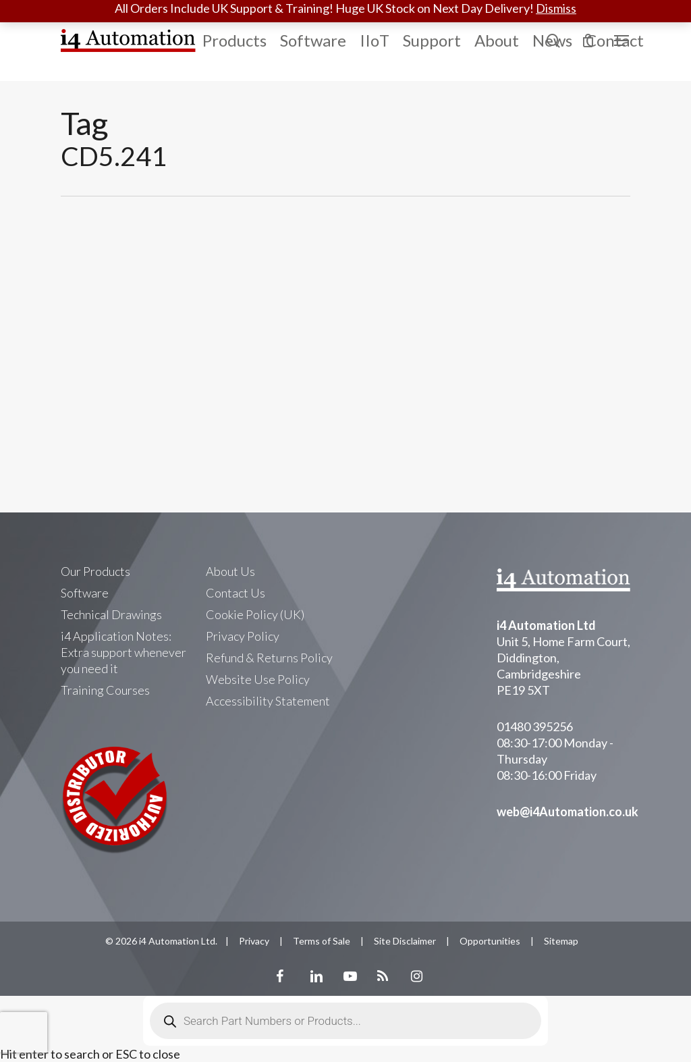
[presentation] (23, 1032)
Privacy (254, 941)
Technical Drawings (111, 614)
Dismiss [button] (556, 8)
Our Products (95, 571)
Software (85, 592)
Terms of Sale (321, 941)
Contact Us (235, 592)
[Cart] (587, 40)
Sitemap (561, 941)
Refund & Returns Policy (269, 657)
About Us (230, 571)
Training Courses (105, 690)
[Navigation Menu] (622, 41)
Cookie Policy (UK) (255, 614)
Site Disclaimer (405, 941)
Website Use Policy (258, 679)
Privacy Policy (242, 636)
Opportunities (490, 941)
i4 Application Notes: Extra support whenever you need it (123, 652)
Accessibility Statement (268, 700)
